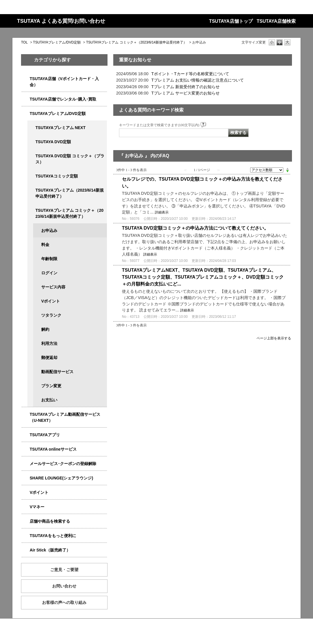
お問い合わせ (64, 586)
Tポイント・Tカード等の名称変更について (190, 73)
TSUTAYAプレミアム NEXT (60, 127)
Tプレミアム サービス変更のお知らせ (185, 93)
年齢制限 (49, 258)
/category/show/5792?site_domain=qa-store (31, 210)
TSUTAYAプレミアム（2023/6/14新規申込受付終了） (69, 193)
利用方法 (49, 343)
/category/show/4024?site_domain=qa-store (25, 536)
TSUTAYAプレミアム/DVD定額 (57, 42)
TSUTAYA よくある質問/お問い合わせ (61, 21)
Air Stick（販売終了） (50, 550)
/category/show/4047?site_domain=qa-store (25, 79)
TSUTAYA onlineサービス (53, 449)
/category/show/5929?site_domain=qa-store (31, 142)
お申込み (49, 230)
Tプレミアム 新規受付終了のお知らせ (185, 86)
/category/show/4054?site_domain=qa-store (25, 99)
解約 (45, 329)
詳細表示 (162, 212)
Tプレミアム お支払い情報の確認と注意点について (197, 80)
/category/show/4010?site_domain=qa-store (25, 449)
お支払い (49, 400)
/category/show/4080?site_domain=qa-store (25, 464)
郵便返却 (49, 357)
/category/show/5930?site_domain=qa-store (31, 156)
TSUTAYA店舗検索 (276, 21)
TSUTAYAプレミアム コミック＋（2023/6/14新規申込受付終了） (136, 42)
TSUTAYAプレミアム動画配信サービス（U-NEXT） (65, 417)
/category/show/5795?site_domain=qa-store (31, 176)
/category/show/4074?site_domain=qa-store (25, 493)
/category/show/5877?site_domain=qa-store (25, 478)
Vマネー (37, 506)
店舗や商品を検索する (50, 521)
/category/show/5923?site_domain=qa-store (25, 414)
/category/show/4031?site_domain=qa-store (25, 114)
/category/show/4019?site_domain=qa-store (25, 435)
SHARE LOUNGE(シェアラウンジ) (61, 478)
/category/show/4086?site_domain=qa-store (25, 521)
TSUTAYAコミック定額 (56, 176)
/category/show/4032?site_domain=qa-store (31, 190)
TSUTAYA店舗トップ (230, 21)
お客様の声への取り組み (64, 602)
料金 (45, 244)
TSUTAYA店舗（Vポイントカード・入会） (64, 81)
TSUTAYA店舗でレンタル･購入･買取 (63, 99)
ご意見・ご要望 (64, 569)
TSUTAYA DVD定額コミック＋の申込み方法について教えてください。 (195, 228)
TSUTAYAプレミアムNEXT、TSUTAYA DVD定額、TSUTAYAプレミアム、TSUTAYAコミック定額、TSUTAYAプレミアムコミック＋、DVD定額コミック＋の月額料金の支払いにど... (203, 277)
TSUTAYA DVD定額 (53, 141)
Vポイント (50, 301)
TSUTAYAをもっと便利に (53, 535)
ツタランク (51, 315)
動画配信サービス (57, 371)
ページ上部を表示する (274, 338)
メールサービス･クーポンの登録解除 (63, 463)
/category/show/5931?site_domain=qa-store (31, 128)
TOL (24, 42)
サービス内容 (53, 287)
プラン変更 (51, 385)
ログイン (49, 273)
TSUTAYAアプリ (45, 434)
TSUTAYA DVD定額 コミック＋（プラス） (69, 159)
